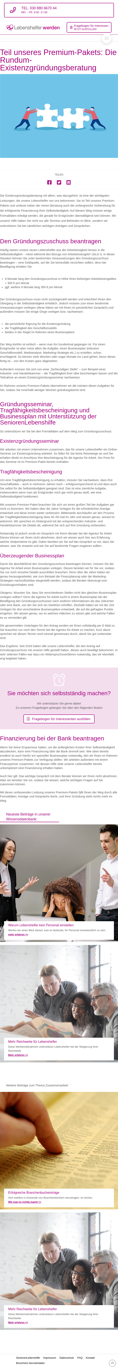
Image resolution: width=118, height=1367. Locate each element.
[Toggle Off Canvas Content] (106, 38)
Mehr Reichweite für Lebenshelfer (59, 1003)
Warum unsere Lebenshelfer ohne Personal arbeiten (59, 883)
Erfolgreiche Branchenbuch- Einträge (59, 1150)
